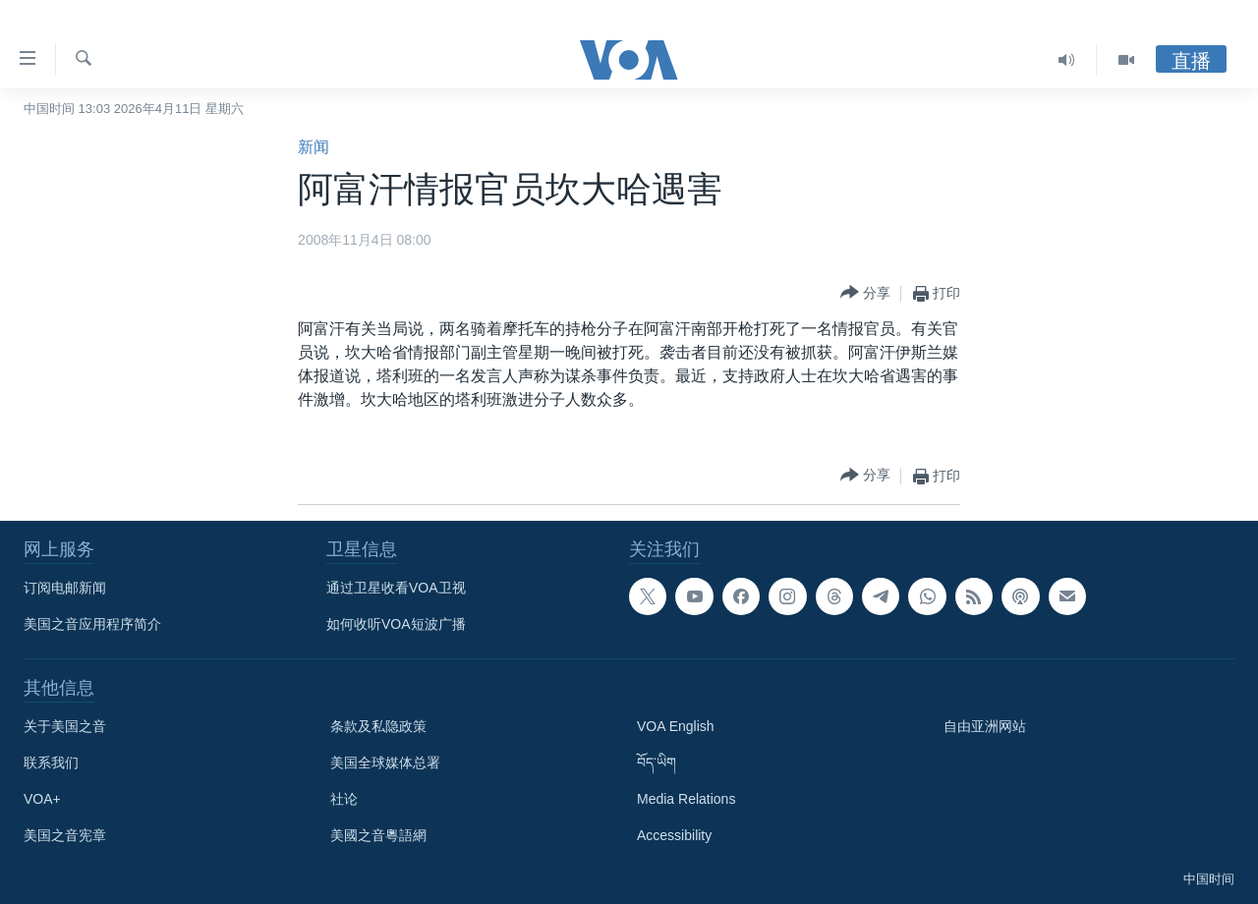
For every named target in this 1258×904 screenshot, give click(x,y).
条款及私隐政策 (378, 726)
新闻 (313, 147)
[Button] (865, 293)
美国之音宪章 (65, 835)
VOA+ (42, 799)
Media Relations (686, 799)
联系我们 (51, 762)
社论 (344, 799)
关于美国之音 (65, 726)
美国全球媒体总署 (385, 762)
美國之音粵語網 (378, 835)
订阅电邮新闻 (65, 587)
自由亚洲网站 (985, 726)
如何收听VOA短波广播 (396, 624)
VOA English (676, 726)
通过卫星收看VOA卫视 (396, 587)
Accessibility (674, 835)
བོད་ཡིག (656, 762)
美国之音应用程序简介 (92, 624)
